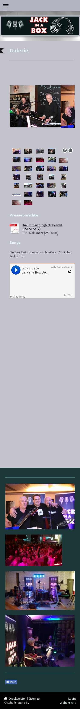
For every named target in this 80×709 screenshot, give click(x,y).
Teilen (11, 682)
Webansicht (68, 702)
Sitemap (34, 698)
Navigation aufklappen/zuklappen (40, 5)
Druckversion (15, 698)
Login (72, 698)
